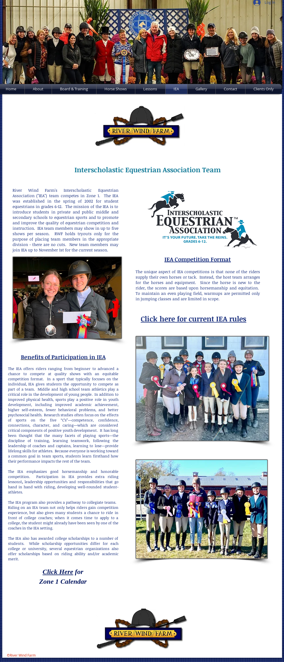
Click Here (58, 571)
